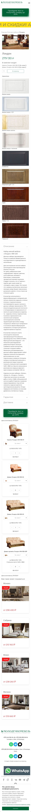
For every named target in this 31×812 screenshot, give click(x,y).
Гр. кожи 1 (18, 443)
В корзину (15, 71)
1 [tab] (14, 601)
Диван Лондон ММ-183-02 (15, 477)
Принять (15, 808)
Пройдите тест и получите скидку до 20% (15, 12)
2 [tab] (17, 601)
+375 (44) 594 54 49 (9, 737)
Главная (4, 32)
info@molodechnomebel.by (17, 761)
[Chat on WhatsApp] (17, 770)
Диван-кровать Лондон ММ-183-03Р (15, 551)
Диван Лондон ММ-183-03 (10, 67)
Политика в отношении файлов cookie (18, 804)
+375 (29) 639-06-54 (22, 737)
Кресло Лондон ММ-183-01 (10, 65)
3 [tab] (18, 673)
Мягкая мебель (13, 32)
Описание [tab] (8, 246)
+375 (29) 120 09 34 (7, 749)
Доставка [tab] (8, 402)
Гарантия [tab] (8, 397)
